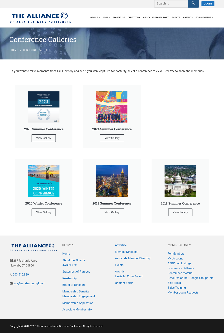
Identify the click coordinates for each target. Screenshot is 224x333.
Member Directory (126, 252)
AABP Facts (69, 265)
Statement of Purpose (76, 271)
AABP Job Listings (179, 263)
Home (66, 253)
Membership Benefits (75, 291)
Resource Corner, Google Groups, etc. (191, 278)
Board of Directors (73, 285)
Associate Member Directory (133, 258)
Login (208, 3)
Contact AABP (124, 283)
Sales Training (177, 287)
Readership (69, 278)
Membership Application (77, 303)
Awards (120, 271)
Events (119, 265)
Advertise (121, 245)
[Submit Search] (193, 4)
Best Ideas (174, 283)
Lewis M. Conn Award (129, 276)
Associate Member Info (77, 309)
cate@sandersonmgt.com (29, 283)
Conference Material (180, 273)
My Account (175, 258)
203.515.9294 (21, 274)
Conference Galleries (181, 268)
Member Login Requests (183, 292)
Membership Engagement (78, 296)
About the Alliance (73, 260)
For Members (176, 253)
